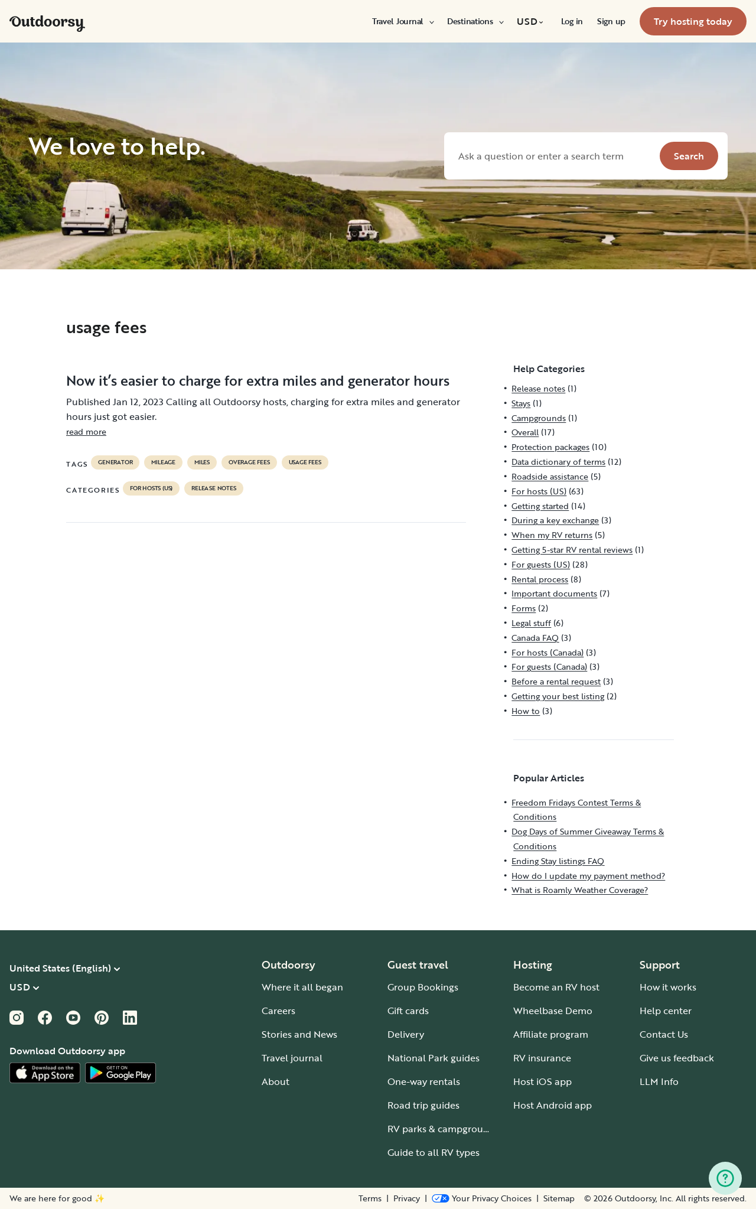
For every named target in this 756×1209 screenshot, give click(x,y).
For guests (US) (540, 564)
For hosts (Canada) (547, 652)
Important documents (554, 593)
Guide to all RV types (433, 1152)
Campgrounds (538, 418)
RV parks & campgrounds (443, 1129)
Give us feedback (677, 1058)
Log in (572, 21)
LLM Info (659, 1081)
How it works (668, 987)
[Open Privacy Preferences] (482, 1198)
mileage (163, 462)
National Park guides (433, 1058)
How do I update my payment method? (588, 875)
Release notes (213, 488)
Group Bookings (422, 987)
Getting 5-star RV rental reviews (572, 549)
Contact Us (664, 1034)
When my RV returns (551, 535)
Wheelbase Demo (552, 1010)
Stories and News (299, 1034)
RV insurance (542, 1058)
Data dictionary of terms (558, 461)
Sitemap (559, 1198)
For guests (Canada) (549, 666)
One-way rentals (423, 1081)
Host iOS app (542, 1081)
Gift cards (408, 1010)
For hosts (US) (151, 488)
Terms (370, 1198)
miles (202, 462)
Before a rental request (556, 681)
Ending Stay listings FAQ (557, 861)
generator (115, 462)
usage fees (305, 462)
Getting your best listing (557, 696)
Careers (278, 1010)
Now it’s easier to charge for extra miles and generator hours (257, 380)
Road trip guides (423, 1105)
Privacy (406, 1198)
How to (525, 711)
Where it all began (302, 987)
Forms (523, 608)
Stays (520, 403)
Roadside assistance (549, 476)
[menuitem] (402, 21)
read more (86, 431)
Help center (666, 1010)
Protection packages (550, 447)
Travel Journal (402, 21)
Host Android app (552, 1105)
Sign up (611, 21)
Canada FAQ (535, 637)
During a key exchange (555, 520)
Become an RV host (556, 987)
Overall (525, 432)
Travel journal (292, 1058)
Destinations (475, 21)
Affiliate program (550, 1034)
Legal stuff (531, 623)
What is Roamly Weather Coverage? (579, 890)
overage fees (249, 462)
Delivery (405, 1034)
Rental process (539, 579)
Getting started (540, 506)
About (275, 1081)
